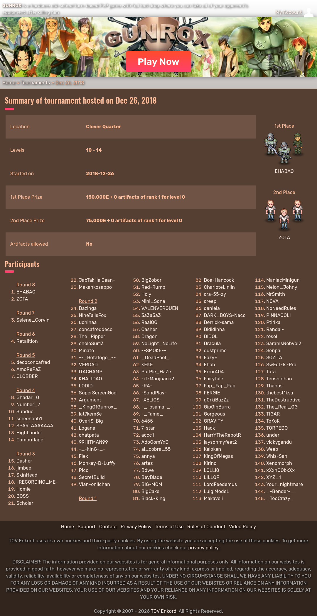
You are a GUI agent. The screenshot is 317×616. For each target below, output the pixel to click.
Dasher (24, 461)
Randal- (275, 329)
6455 (147, 421)
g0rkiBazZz (216, 400)
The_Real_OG (282, 407)
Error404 (214, 371)
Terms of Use (169, 526)
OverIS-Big (91, 421)
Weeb (272, 449)
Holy (146, 294)
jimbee (23, 468)
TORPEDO (277, 428)
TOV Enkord (163, 611)
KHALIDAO (90, 379)
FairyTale (213, 379)
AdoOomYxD (155, 442)
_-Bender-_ (280, 491)
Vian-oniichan (94, 484)
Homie (23, 489)
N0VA (272, 301)
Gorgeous (214, 414)
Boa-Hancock (219, 280)
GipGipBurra (217, 407)
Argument (90, 400)
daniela (212, 308)
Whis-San (276, 456)
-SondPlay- (154, 393)
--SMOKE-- (153, 350)
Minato (86, 350)
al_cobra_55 (156, 449)
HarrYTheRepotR (222, 435)
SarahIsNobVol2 (283, 343)
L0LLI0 (211, 470)
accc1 (147, 435)
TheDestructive (283, 400)
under (272, 435)
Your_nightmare (284, 484)
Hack (209, 428)
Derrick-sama (219, 322)
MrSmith (275, 294)
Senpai (273, 350)
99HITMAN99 (93, 442)
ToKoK (273, 421)
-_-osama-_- (157, 407)
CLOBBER (27, 376)
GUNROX (11, 5)
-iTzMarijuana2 (157, 379)
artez (147, 463)
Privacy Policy (136, 526)
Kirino (210, 463)
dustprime (215, 350)
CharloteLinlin (219, 287)
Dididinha (214, 329)
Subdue (24, 411)
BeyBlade (151, 477)
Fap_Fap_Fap (219, 386)
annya (148, 456)
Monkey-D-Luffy (97, 463)
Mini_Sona (153, 301)
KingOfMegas (218, 456)
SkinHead (27, 475)
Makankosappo (95, 287)
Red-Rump (153, 287)
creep (210, 301)
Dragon (149, 336)
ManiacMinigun (283, 280)
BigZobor (151, 280)
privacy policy (203, 548)
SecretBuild (92, 477)
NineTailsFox (92, 315)
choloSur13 (91, 343)
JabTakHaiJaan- (97, 280)
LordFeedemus (220, 484)
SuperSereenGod (98, 393)
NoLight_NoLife (159, 343)
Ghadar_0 (27, 397)
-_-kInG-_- (92, 449)
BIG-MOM (151, 484)
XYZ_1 (273, 477)
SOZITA (274, 357)
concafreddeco (95, 329)
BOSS (22, 496)
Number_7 (28, 404)
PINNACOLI (278, 315)
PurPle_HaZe (156, 371)
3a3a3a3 (151, 315)
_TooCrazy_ (280, 498)
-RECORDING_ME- (37, 482)
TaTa (271, 371)
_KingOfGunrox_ (98, 407)
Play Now (159, 61)
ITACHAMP (90, 371)
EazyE (210, 357)
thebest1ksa (279, 393)
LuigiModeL (216, 491)
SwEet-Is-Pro (281, 364)
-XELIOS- (151, 400)
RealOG (149, 322)
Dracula (212, 343)
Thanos (274, 386)
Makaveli (213, 498)
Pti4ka (273, 322)
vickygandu (279, 442)
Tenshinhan (279, 379)
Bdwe (147, 470)
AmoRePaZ (28, 369)
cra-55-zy (215, 294)
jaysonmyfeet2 (220, 442)
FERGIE (212, 393)
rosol (271, 336)
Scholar (24, 503)
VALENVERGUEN (159, 308)
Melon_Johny (281, 287)
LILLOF (211, 477)
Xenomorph (279, 463)
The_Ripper (92, 336)
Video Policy (242, 526)
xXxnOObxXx (280, 470)
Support (86, 526)
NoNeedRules (281, 308)
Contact (108, 526)
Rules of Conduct (206, 526)
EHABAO (284, 171)
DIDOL (210, 336)
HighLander (29, 433)
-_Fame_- (153, 414)
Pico (84, 470)
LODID (86, 386)
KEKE (147, 364)
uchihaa (88, 322)
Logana (87, 428)
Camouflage (29, 440)
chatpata (89, 435)
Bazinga (88, 308)
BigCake (150, 491)
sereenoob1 (29, 418)
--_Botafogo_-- (97, 357)
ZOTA (284, 237)
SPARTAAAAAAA (34, 425)
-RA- (146, 386)
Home (8, 82)
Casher (149, 329)
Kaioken (212, 449)
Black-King (153, 498)
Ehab (209, 364)
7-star (148, 428)
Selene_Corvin (33, 320)
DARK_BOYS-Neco (224, 315)
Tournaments (35, 82)
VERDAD (88, 364)
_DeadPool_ (155, 357)
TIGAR (273, 414)
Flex (83, 456)
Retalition (27, 341)
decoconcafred (33, 362)
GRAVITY (213, 421)
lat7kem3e (90, 414)
